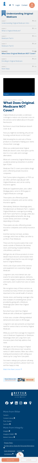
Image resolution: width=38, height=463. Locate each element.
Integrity (6, 431)
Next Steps (6, 69)
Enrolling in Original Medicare (12, 61)
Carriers (6, 415)
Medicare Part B (7, 46)
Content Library (9, 418)
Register (10, 460)
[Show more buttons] (33, 94)
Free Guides (7, 421)
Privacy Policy (8, 443)
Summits (7, 424)
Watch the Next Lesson (12, 369)
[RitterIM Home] (10, 5)
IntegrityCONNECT (9, 434)
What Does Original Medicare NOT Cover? (19, 53)
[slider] (19, 94)
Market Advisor (9, 437)
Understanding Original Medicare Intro (15, 23)
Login (28, 460)
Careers (20, 451)
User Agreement (9, 451)
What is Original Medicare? (11, 31)
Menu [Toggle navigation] (32, 5)
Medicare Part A (7, 38)
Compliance (8, 454)
